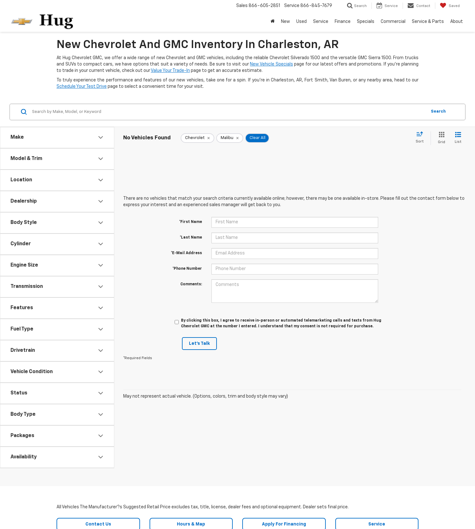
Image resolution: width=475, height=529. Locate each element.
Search (438, 111)
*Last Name (191, 238)
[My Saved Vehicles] (450, 6)
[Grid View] (440, 138)
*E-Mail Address (186, 253)
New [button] (285, 21)
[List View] (458, 138)
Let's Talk (199, 343)
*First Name (190, 222)
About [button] (456, 21)
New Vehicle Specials (271, 64)
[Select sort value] (421, 137)
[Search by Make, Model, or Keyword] (228, 112)
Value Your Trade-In (170, 70)
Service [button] (320, 21)
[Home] (272, 21)
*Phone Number (187, 269)
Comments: (191, 284)
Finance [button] (343, 21)
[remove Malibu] (229, 138)
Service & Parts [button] (428, 21)
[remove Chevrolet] (197, 138)
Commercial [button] (393, 21)
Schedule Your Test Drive (82, 86)
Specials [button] (365, 21)
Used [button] (301, 21)
